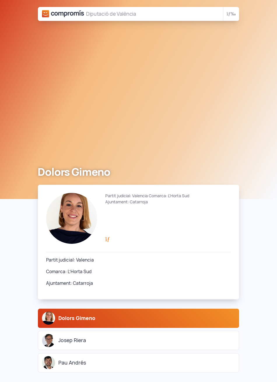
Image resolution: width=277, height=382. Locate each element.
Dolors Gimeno (68, 318)
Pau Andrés (64, 362)
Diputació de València (111, 13)
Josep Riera (64, 340)
